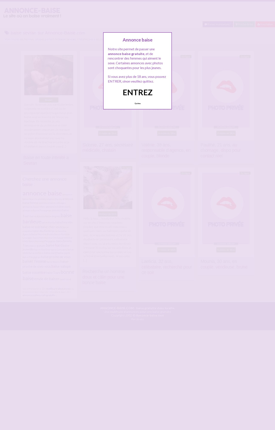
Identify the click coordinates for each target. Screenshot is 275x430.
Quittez (137, 103)
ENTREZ (138, 92)
